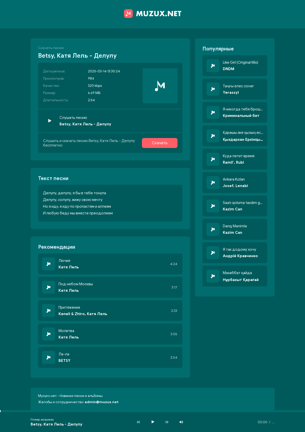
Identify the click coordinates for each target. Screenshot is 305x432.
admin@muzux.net (102, 402)
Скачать (160, 143)
